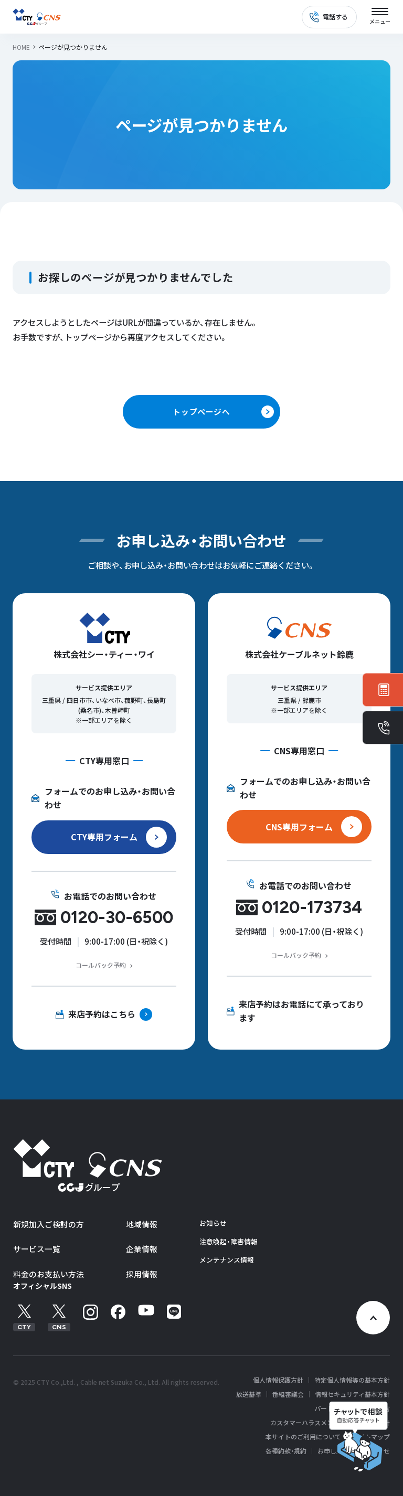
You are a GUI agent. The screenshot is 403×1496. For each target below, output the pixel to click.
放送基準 (248, 1394)
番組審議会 (288, 1394)
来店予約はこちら (101, 1014)
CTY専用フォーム (104, 836)
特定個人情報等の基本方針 (352, 1380)
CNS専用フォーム (299, 826)
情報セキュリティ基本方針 (352, 1394)
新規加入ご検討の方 (48, 1224)
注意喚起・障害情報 (228, 1241)
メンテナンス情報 (226, 1260)
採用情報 (141, 1273)
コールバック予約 (101, 964)
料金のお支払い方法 (48, 1273)
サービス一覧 (36, 1248)
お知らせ (213, 1223)
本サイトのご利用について (303, 1437)
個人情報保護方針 (278, 1380)
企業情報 (141, 1248)
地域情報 (141, 1224)
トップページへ (201, 411)
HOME (21, 46)
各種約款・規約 (286, 1451)
